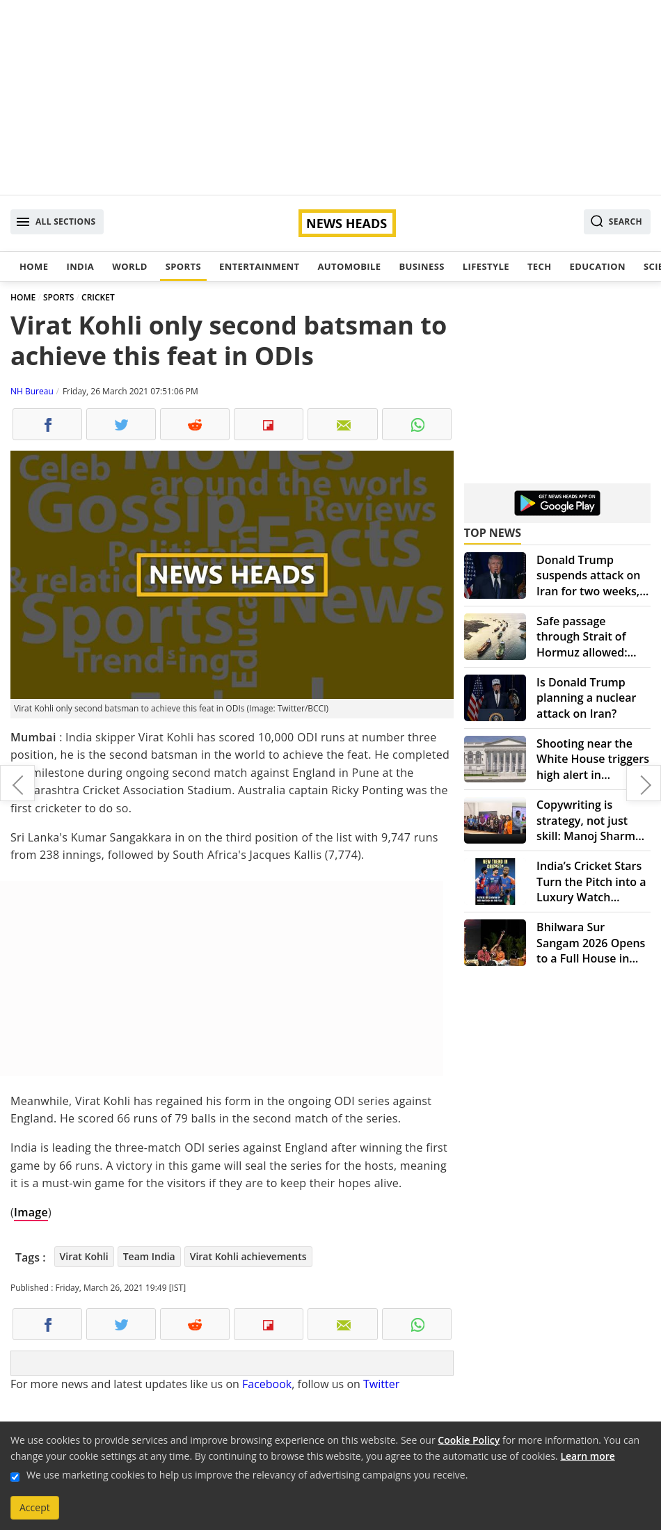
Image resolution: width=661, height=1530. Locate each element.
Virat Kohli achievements (248, 1256)
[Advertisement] (330, 97)
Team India (149, 1256)
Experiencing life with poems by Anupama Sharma (643, 783)
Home (33, 266)
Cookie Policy (469, 1440)
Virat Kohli (84, 1256)
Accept (34, 1507)
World (129, 266)
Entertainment (259, 266)
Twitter (381, 1384)
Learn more (587, 1456)
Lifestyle (486, 266)
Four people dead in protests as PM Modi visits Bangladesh (17, 783)
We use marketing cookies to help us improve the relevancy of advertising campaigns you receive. (247, 1474)
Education (598, 266)
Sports (183, 266)
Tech (539, 266)
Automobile (349, 266)
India (80, 266)
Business (421, 266)
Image (31, 1212)
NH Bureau (32, 391)
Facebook (267, 1384)
